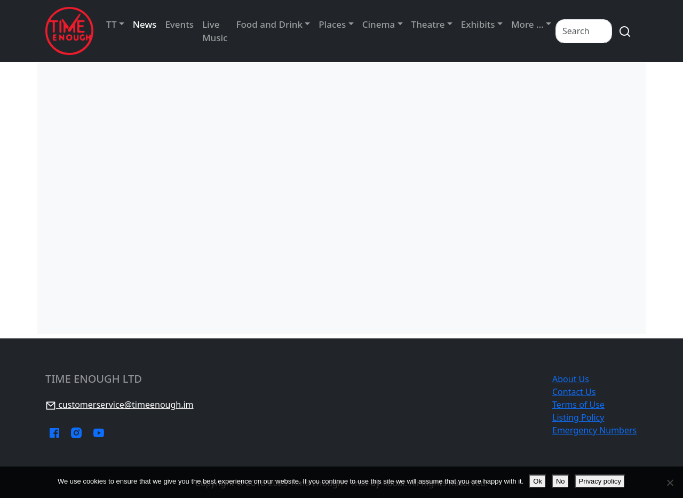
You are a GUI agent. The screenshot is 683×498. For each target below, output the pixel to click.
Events (179, 24)
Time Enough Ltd (93, 379)
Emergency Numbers (594, 430)
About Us (570, 379)
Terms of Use (578, 404)
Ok (537, 481)
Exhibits (478, 24)
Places (332, 24)
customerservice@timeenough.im (119, 404)
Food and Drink (269, 24)
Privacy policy (600, 481)
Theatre (428, 24)
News (145, 24)
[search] (625, 31)
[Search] (583, 31)
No (560, 481)
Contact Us (573, 392)
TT (111, 24)
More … (527, 24)
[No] (669, 482)
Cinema (378, 24)
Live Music (214, 31)
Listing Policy (578, 417)
